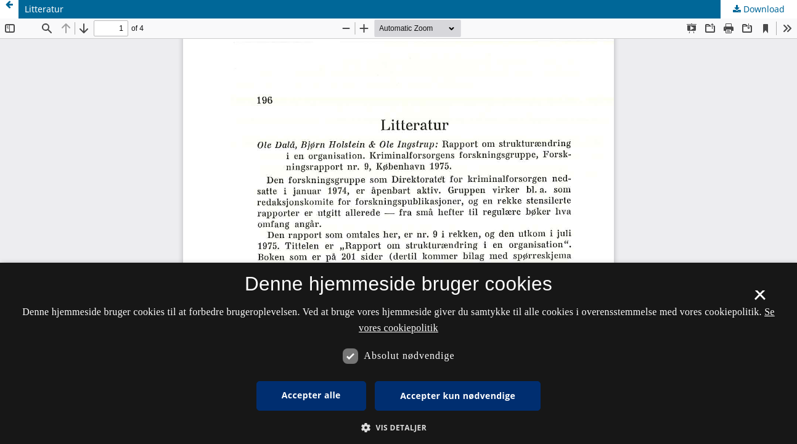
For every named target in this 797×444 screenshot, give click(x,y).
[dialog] (398, 353)
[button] (398, 427)
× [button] (760, 299)
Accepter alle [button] (311, 395)
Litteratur (44, 9)
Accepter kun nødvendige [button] (457, 395)
